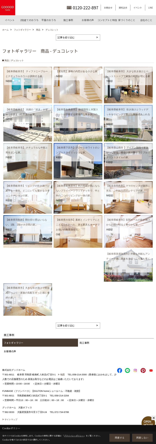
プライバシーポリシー (74, 435)
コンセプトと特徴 (107, 20)
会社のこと (146, 20)
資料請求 (123, 7)
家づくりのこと (126, 20)
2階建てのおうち (29, 20)
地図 (62, 374)
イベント (137, 7)
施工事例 (68, 20)
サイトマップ (11, 419)
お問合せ (108, 7)
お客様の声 (88, 20)
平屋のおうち (48, 20)
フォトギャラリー (13, 343)
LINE (150, 7)
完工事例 (84, 343)
